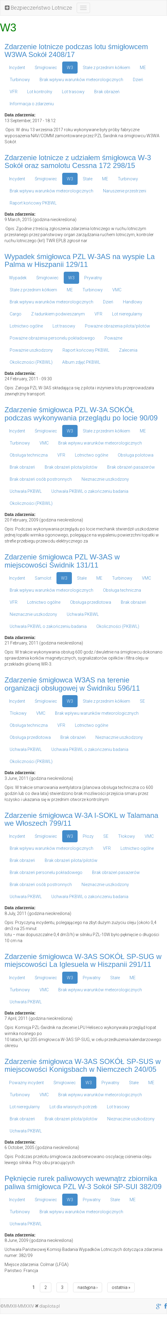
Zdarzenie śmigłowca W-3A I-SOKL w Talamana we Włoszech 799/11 (81, 819)
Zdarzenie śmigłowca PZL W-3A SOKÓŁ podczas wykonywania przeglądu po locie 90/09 (81, 414)
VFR (14, 91)
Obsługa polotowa (135, 455)
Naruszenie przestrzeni (124, 190)
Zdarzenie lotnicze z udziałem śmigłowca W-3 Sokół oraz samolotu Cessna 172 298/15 (78, 161)
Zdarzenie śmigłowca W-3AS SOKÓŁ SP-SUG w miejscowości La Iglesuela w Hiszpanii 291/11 (83, 960)
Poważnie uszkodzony (31, 350)
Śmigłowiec (46, 67)
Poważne (113, 338)
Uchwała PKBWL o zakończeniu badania (89, 491)
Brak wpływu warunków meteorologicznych (81, 79)
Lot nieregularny (127, 314)
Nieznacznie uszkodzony (105, 479)
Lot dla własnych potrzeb (73, 1106)
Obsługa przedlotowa (90, 602)
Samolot (43, 578)
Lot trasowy (73, 91)
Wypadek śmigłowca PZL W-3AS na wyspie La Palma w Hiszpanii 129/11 (80, 260)
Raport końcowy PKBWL (33, 203)
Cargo (15, 314)
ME (143, 67)
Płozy (88, 836)
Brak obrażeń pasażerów (131, 467)
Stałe (87, 178)
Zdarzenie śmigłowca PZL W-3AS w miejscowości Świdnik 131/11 (62, 561)
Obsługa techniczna (29, 455)
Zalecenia (128, 350)
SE (142, 701)
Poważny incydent (26, 1082)
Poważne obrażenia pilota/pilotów (117, 326)
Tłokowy (18, 713)
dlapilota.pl (47, 1306)
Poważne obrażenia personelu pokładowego (52, 338)
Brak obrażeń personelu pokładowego (46, 872)
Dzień (138, 79)
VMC (116, 289)
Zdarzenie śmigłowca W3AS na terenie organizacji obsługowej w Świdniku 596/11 (72, 684)
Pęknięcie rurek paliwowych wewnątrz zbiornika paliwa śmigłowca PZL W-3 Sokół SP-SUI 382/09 (83, 1182)
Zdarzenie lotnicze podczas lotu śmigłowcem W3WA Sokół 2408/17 (76, 51)
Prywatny (93, 277)
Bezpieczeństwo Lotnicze (38, 8)
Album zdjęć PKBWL (81, 362)
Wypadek (18, 277)
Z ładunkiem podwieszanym (58, 314)
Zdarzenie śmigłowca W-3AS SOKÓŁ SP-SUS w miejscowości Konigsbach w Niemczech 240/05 (83, 1065)
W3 (70, 67)
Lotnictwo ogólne (26, 326)
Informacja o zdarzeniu (32, 103)
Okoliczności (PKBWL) (31, 362)
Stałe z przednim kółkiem (106, 67)
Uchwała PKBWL (26, 491)
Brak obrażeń (107, 91)
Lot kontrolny (39, 91)
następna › (88, 1287)
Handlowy (132, 301)
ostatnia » (121, 1287)
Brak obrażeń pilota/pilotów (71, 467)
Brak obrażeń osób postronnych (41, 479)
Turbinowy (20, 79)
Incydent (17, 67)
